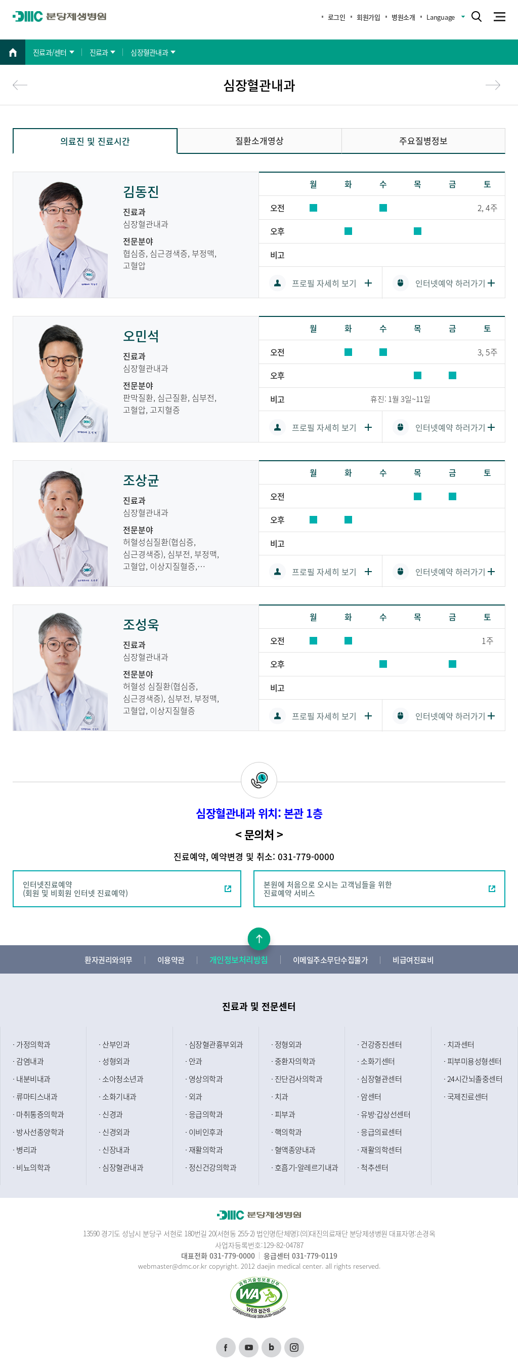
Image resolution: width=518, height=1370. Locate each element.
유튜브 (248, 1341)
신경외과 (116, 1132)
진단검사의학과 (299, 1078)
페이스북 (226, 1345)
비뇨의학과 (33, 1167)
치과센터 (460, 1044)
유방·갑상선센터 (385, 1114)
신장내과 (116, 1149)
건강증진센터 (381, 1044)
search (476, 16)
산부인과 (116, 1044)
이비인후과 (206, 1132)
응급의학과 (206, 1114)
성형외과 (116, 1061)
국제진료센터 (467, 1096)
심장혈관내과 (122, 1167)
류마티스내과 (36, 1096)
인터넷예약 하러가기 (450, 283)
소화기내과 (119, 1096)
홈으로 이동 (12, 52)
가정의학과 (33, 1044)
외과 (195, 1096)
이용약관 (171, 960)
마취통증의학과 (40, 1114)
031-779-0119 (314, 1256)
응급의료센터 (381, 1132)
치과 (281, 1096)
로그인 (337, 17)
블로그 (271, 1341)
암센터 (371, 1096)
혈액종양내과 (295, 1149)
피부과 (285, 1114)
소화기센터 (378, 1061)
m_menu (500, 17)
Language (440, 17)
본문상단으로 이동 (259, 939)
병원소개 (403, 17)
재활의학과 (206, 1149)
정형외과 (288, 1044)
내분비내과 (33, 1078)
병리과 (26, 1149)
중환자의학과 (295, 1061)
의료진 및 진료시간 (95, 141)
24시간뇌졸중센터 (475, 1078)
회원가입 (368, 17)
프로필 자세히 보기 (324, 283)
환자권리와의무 (108, 960)
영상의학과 (206, 1078)
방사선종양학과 (40, 1132)
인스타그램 (294, 1345)
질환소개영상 (259, 140)
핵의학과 (288, 1132)
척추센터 (374, 1167)
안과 (195, 1061)
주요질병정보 (423, 140)
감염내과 (30, 1061)
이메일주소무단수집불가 (330, 960)
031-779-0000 (232, 1256)
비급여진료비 (413, 960)
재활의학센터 (381, 1149)
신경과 (112, 1114)
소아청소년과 (122, 1078)
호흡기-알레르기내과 (306, 1167)
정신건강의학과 (213, 1167)
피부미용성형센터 (474, 1061)
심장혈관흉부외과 (216, 1044)
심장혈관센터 (381, 1078)
